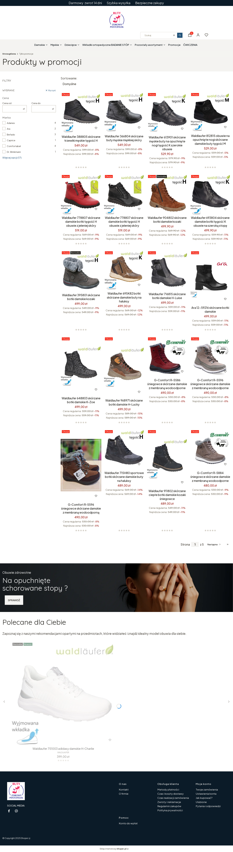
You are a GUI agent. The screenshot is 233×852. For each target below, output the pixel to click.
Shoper (24, 838)
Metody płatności (168, 789)
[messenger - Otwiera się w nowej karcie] (16, 811)
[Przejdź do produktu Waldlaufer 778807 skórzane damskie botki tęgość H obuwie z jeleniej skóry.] (81, 194)
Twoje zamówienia (207, 789)
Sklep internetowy (113, 849)
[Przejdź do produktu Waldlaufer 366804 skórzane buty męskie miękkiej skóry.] (124, 112)
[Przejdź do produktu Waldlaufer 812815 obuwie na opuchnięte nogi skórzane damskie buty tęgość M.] (210, 112)
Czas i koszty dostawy (170, 793)
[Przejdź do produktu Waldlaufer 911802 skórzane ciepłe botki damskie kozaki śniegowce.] (167, 458)
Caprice (11, 140)
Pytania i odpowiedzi (208, 806)
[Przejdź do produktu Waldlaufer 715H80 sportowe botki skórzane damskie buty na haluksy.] (124, 449)
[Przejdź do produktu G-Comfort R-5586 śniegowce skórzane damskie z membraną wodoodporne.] (167, 356)
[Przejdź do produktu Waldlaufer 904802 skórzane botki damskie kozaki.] (167, 194)
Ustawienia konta (206, 793)
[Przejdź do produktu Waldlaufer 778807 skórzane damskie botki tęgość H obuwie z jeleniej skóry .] (124, 194)
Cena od (6, 103)
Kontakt (124, 789)
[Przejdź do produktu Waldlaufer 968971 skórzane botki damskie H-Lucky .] (124, 366)
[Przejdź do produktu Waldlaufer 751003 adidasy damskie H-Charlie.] (63, 693)
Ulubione (201, 802)
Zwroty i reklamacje (169, 802)
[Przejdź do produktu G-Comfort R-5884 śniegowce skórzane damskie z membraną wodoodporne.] (210, 449)
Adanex (11, 123)
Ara (8, 128)
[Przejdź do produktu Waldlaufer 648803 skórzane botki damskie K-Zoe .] (81, 365)
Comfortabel (14, 146)
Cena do (36, 103)
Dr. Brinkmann (14, 151)
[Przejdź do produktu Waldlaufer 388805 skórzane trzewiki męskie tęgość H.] (81, 112)
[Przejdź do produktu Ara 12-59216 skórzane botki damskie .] (210, 277)
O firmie (123, 793)
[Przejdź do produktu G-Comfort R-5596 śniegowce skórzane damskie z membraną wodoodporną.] (81, 465)
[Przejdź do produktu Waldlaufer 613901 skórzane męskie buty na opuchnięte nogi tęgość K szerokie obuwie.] (167, 113)
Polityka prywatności (170, 810)
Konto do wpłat (128, 823)
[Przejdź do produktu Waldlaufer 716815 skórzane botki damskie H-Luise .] (167, 270)
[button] (179, 35)
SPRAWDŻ (14, 600)
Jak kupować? (204, 797)
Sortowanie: (69, 78)
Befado (11, 134)
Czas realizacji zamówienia (173, 797)
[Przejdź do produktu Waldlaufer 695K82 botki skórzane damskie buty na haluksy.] (124, 270)
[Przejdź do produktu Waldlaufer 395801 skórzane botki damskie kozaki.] (81, 271)
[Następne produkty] (214, 544)
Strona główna (9, 54)
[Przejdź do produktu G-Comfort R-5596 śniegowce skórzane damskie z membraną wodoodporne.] (210, 356)
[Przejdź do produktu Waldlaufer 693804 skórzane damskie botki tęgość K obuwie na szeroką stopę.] (210, 194)
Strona (185, 544)
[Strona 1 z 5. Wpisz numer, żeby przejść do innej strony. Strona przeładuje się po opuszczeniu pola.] (195, 544)
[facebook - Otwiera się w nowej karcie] (9, 811)
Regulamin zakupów (169, 806)
